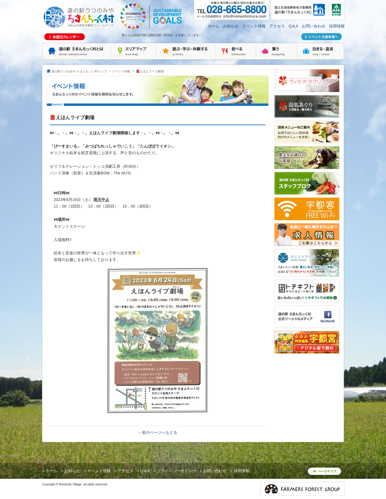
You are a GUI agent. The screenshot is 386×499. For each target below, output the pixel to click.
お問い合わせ (313, 26)
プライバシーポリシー (176, 471)
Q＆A (293, 26)
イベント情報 (254, 26)
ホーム (213, 26)
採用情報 (337, 26)
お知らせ (231, 26)
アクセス (277, 26)
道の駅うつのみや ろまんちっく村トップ (79, 71)
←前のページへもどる (157, 432)
